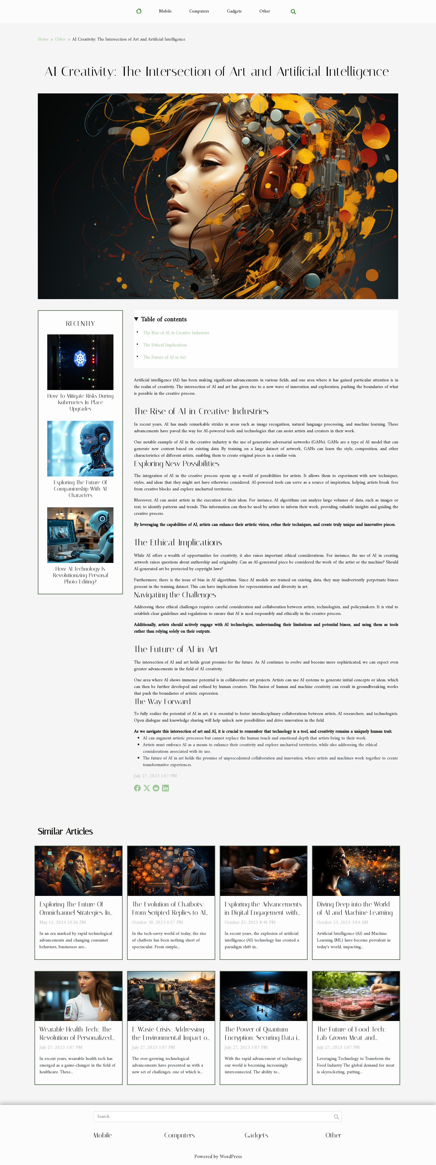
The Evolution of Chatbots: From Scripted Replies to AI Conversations (169, 913)
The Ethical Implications (165, 345)
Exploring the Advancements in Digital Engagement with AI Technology (263, 913)
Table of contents (164, 320)
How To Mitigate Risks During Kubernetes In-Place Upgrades (80, 402)
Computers (199, 11)
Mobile (165, 11)
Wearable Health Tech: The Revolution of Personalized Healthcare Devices (75, 1038)
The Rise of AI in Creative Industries (176, 333)
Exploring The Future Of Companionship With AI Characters (80, 488)
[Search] (217, 1116)
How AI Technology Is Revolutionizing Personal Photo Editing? (80, 575)
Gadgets (234, 11)
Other (264, 11)
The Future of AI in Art (164, 357)
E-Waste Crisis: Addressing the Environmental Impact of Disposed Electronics (170, 1038)
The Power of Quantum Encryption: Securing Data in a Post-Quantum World (263, 1038)
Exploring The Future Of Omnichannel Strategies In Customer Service (74, 913)
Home (43, 39)
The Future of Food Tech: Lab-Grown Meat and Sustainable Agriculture (351, 1038)
